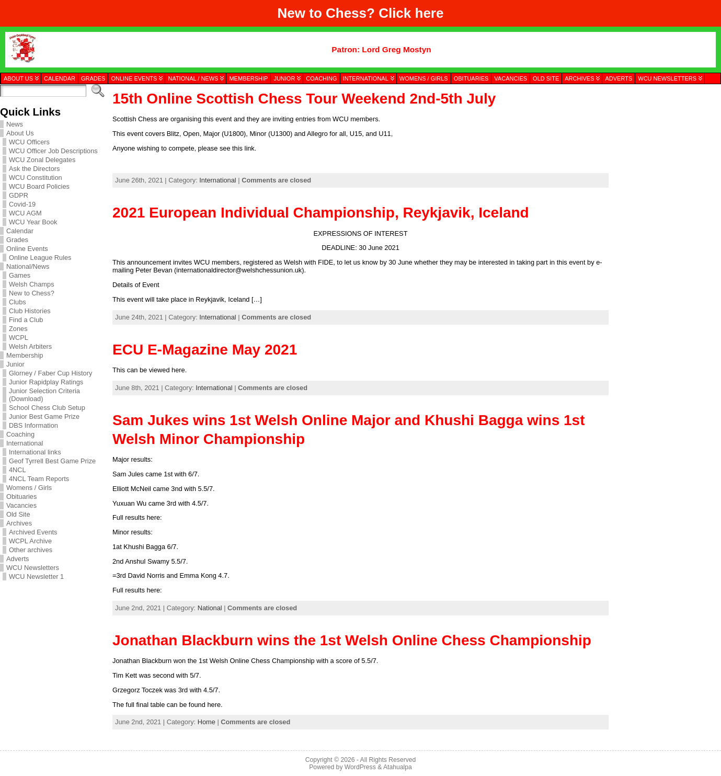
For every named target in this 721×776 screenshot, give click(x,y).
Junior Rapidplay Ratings (46, 382)
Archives (19, 523)
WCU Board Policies (39, 186)
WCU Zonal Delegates (42, 160)
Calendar (19, 231)
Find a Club (26, 320)
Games (19, 275)
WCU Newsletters (32, 568)
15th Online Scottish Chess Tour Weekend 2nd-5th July (304, 98)
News (14, 124)
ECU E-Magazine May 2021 (204, 349)
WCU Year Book (33, 222)
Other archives (30, 550)
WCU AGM (25, 213)
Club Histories (30, 311)
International (24, 443)
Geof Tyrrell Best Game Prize (52, 461)
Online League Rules (40, 257)
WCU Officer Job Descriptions (53, 151)
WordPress (360, 767)
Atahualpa (397, 767)
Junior (15, 364)
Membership (24, 355)
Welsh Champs (31, 284)
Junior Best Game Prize (44, 416)
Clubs (17, 302)
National (210, 608)
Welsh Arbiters (30, 346)
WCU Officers (29, 142)
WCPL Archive (30, 541)
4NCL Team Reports (39, 479)
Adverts (17, 559)
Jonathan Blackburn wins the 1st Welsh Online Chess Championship (351, 640)
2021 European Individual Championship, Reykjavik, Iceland (320, 212)
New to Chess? (31, 293)
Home (206, 722)
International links (35, 452)
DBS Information (33, 425)
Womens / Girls (29, 488)
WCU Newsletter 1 (36, 576)
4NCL (17, 470)
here (429, 13)
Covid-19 (22, 204)
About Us (20, 133)
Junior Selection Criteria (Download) (44, 395)
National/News (28, 266)
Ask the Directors (34, 169)
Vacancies (21, 505)
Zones (18, 329)
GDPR (18, 195)
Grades (17, 240)
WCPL (18, 337)
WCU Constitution (35, 177)
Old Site (18, 514)
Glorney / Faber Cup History (50, 373)
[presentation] (664, 137)
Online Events (27, 249)
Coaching (20, 434)
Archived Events (33, 532)
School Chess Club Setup (47, 408)
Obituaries (21, 496)
